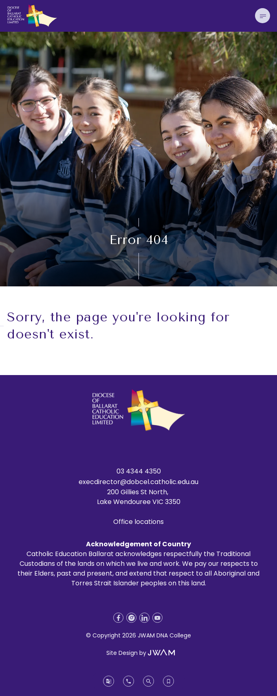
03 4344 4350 (139, 471)
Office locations (138, 521)
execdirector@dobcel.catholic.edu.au (138, 482)
